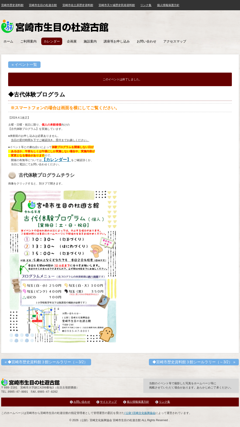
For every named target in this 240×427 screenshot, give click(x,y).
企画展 (72, 41)
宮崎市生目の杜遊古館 (43, 5)
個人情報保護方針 (168, 5)
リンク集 (145, 5)
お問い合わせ (146, 41)
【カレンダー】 (56, 159)
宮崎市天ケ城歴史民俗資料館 (117, 5)
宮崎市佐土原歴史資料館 (77, 5)
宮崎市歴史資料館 (12, 5)
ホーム (8, 41)
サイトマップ (108, 402)
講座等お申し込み (117, 41)
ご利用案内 (28, 41)
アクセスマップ (174, 41)
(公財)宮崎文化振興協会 (139, 413)
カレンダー (52, 41)
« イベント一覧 (24, 65)
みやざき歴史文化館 (54, 26)
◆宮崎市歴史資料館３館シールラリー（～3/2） (46, 362)
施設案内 (90, 41)
